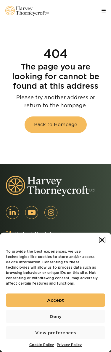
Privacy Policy (69, 345)
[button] (102, 240)
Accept (55, 300)
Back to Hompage (55, 124)
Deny (56, 316)
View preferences (55, 332)
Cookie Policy (41, 345)
